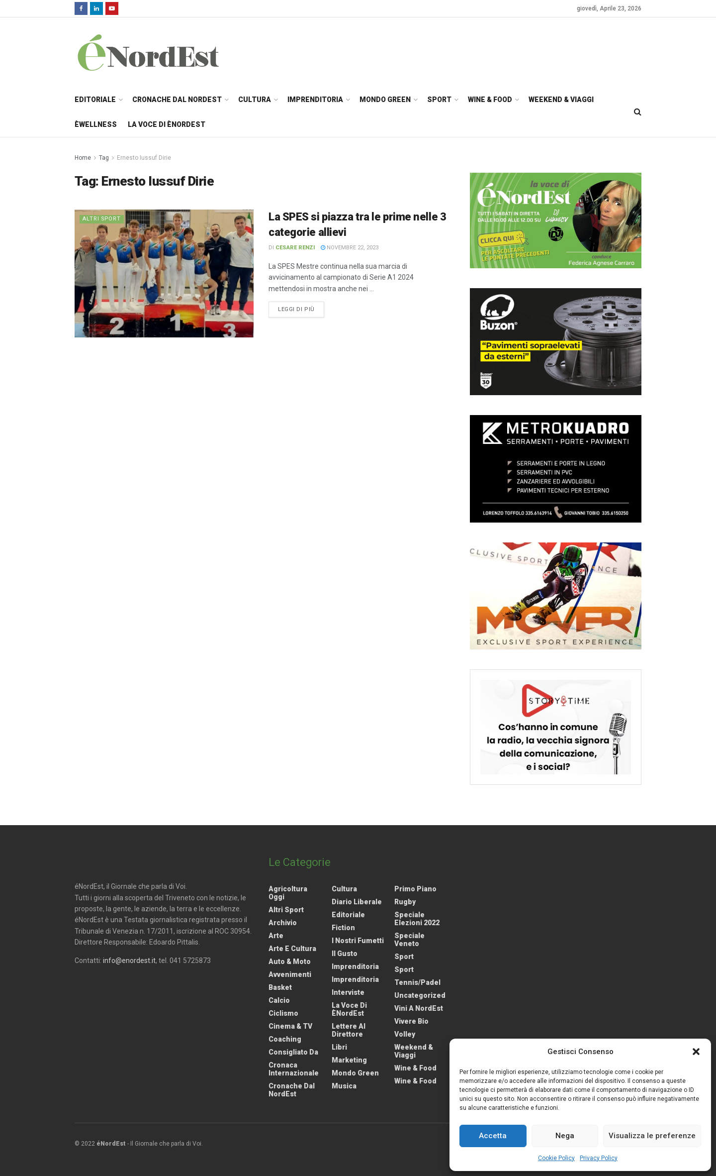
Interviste (348, 992)
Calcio (279, 1000)
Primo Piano (415, 889)
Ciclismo (283, 1013)
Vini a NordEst (418, 1008)
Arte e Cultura (292, 949)
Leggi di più (301, 309)
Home (83, 157)
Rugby (405, 902)
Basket (280, 987)
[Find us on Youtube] (111, 8)
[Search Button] (637, 112)
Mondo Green (385, 100)
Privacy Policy (599, 1158)
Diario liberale (357, 902)
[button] (696, 1052)
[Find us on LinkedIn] (96, 8)
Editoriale (95, 100)
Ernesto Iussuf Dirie (144, 157)
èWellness (96, 124)
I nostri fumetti (358, 941)
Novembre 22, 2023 (349, 247)
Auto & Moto (289, 961)
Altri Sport (102, 218)
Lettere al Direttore (348, 1030)
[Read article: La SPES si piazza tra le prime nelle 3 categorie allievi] (164, 273)
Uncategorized (420, 995)
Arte (275, 936)
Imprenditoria (315, 100)
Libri (339, 1047)
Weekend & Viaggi (561, 100)
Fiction (343, 928)
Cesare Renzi (295, 247)
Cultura (254, 100)
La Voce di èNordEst (166, 124)
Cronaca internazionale (293, 1069)
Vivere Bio (411, 1021)
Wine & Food (490, 100)
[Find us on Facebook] (81, 8)
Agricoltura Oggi (287, 893)
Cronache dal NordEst (177, 100)
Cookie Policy (556, 1158)
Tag (104, 157)
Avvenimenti (289, 974)
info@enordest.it (129, 960)
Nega (564, 1135)
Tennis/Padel (417, 982)
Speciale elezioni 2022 (417, 919)
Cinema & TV (290, 1026)
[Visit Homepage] (161, 52)
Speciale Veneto (409, 940)
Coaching (284, 1039)
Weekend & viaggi (413, 1051)
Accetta (493, 1135)
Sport (439, 100)
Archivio (282, 923)
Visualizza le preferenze (652, 1135)
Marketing (349, 1060)
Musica (344, 1086)
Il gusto (345, 954)
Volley (404, 1034)
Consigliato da (293, 1052)
